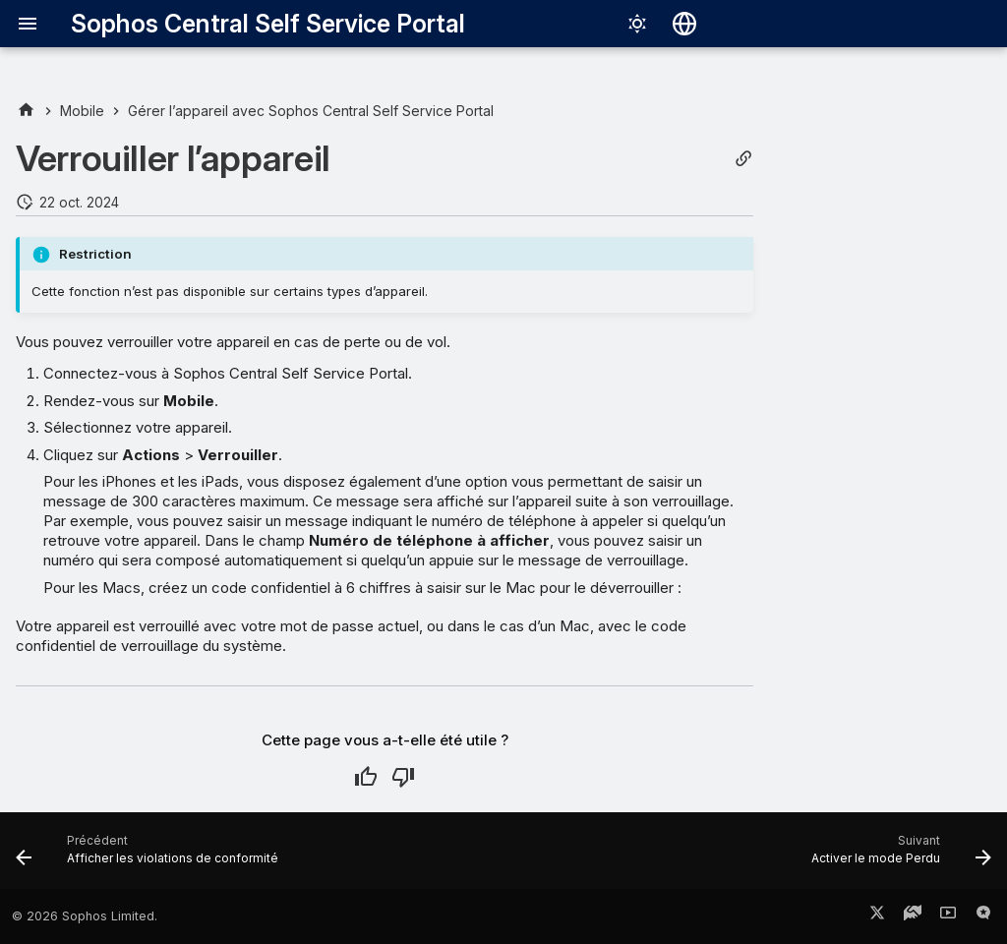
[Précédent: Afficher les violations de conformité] (151, 856)
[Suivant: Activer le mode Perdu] (897, 856)
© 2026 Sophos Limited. (84, 916)
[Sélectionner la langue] (684, 23)
